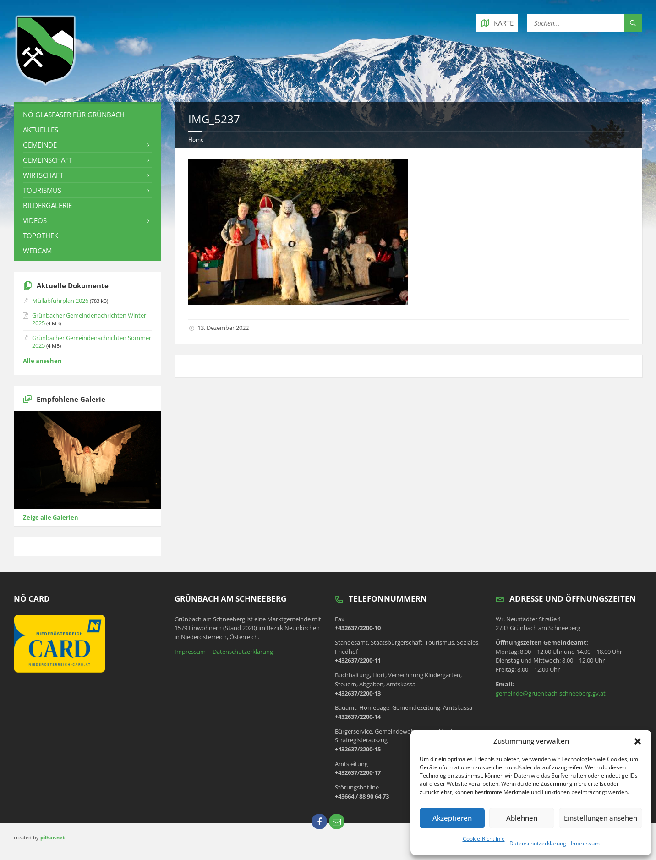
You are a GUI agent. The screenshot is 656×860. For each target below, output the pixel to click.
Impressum (585, 843)
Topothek (40, 235)
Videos (35, 220)
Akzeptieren (452, 817)
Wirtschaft (43, 175)
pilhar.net (52, 837)
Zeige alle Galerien (50, 517)
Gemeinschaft (47, 159)
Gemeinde (40, 144)
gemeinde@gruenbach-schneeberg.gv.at (551, 693)
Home (196, 139)
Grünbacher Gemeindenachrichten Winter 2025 (89, 319)
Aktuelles (40, 129)
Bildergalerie (47, 205)
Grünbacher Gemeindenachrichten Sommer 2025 (91, 342)
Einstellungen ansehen (600, 817)
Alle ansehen (42, 360)
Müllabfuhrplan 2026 (60, 300)
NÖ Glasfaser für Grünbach (74, 114)
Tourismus (42, 190)
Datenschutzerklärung (537, 843)
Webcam (37, 250)
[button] (637, 741)
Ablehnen (521, 817)
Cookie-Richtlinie (484, 839)
